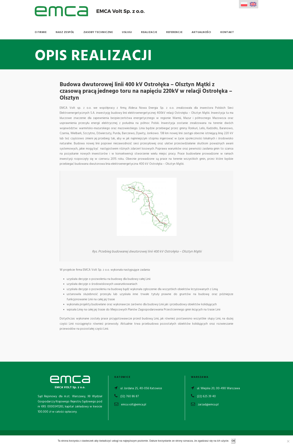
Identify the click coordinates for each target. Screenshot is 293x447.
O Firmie (41, 32)
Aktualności (201, 32)
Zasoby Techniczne (98, 32)
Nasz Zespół (65, 32)
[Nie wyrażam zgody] (288, 441)
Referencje (174, 32)
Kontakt (227, 32)
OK (233, 441)
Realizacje (149, 32)
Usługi (127, 32)
